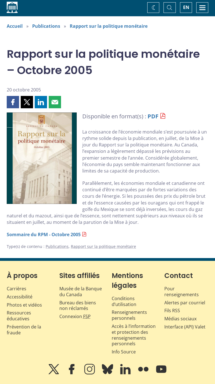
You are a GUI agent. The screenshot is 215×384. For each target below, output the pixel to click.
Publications (46, 26)
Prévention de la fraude (24, 330)
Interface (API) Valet (184, 327)
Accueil (15, 26)
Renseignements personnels (129, 315)
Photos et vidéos (24, 305)
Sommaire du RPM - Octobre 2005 (44, 234)
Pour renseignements (181, 292)
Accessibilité (19, 297)
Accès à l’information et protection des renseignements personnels (134, 335)
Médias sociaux (180, 319)
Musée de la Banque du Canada (80, 292)
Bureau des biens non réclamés (77, 306)
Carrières (16, 289)
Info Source (124, 352)
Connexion (75, 316)
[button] (13, 102)
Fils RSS (172, 310)
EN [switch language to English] (186, 7)
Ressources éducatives (19, 316)
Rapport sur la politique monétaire (109, 26)
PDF (153, 116)
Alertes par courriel (184, 303)
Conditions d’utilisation (124, 301)
